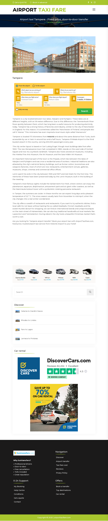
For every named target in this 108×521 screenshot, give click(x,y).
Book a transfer (62, 487)
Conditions (18, 494)
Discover (60, 458)
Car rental (60, 494)
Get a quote (19, 498)
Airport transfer (62, 461)
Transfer (50, 22)
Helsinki (50, 137)
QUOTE (23, 2)
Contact (17, 502)
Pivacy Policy (61, 473)
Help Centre (19, 490)
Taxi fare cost (62, 465)
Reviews (59, 469)
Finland (59, 22)
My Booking (19, 487)
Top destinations (63, 490)
